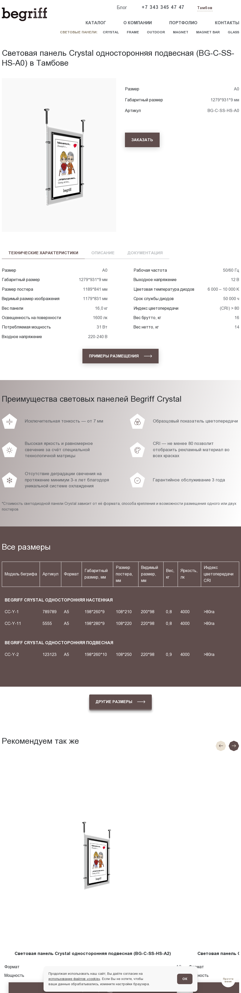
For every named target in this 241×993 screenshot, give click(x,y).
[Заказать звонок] (227, 7)
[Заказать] (142, 140)
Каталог (96, 23)
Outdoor (156, 32)
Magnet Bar (208, 32)
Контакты (227, 23)
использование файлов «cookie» (74, 979)
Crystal (111, 32)
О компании (137, 23)
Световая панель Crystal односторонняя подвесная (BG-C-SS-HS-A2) (93, 953)
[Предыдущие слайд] (221, 746)
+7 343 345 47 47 (163, 7)
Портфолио (183, 23)
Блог (122, 7)
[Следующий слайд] (234, 746)
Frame (133, 32)
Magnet (180, 32)
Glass (233, 32)
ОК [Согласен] (184, 979)
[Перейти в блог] (228, 980)
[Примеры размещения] (120, 356)
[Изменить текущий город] (204, 8)
